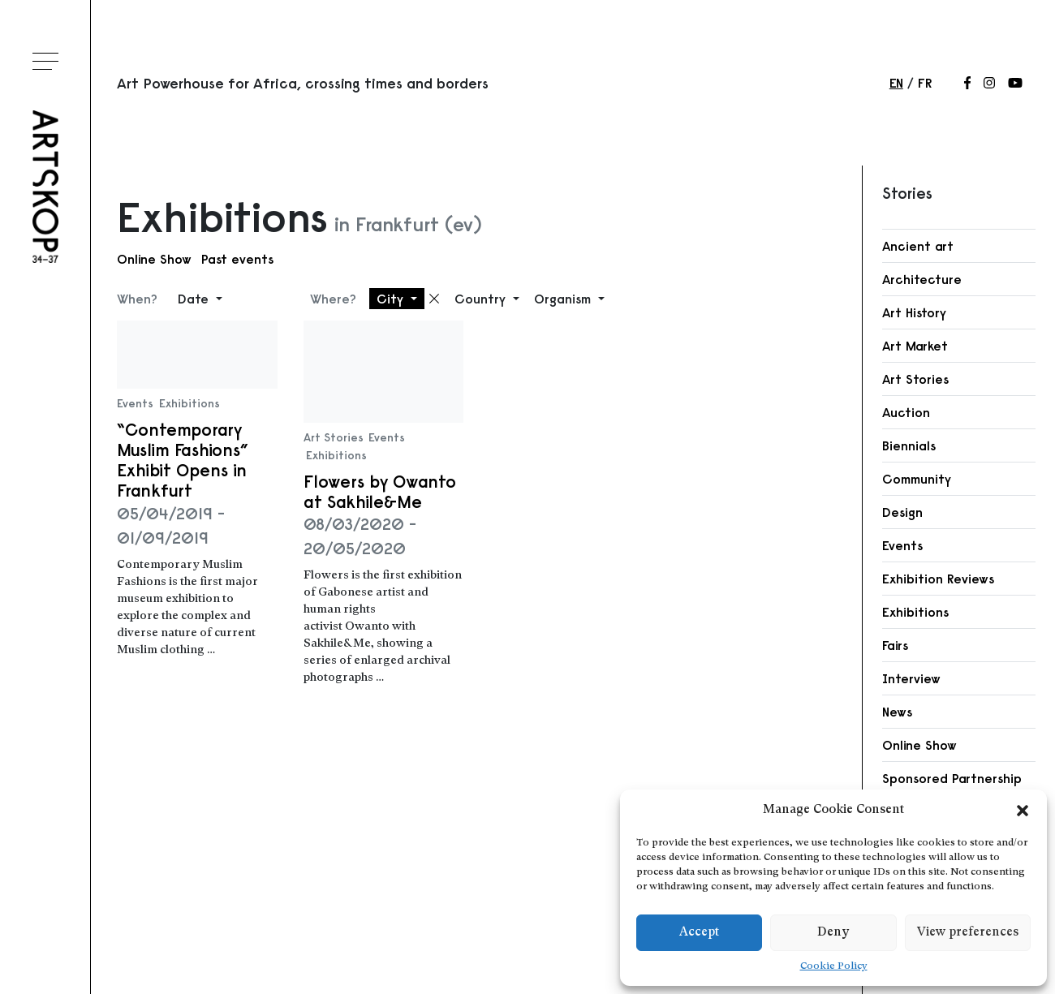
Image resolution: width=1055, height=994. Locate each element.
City (392, 298)
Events (135, 403)
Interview (911, 678)
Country (482, 298)
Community (916, 479)
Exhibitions (189, 403)
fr (925, 83)
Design (902, 512)
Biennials (909, 445)
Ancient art (918, 246)
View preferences (967, 933)
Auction (906, 412)
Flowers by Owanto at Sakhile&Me (380, 492)
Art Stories (334, 437)
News (897, 712)
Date (195, 298)
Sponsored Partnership (952, 778)
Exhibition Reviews (938, 578)
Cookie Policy (834, 966)
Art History (914, 312)
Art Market (915, 346)
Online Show (154, 259)
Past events (237, 259)
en (896, 83)
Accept (699, 933)
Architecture (922, 279)
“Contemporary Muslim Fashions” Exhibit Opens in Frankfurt (182, 460)
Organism (564, 298)
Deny (833, 933)
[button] (1022, 811)
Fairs (895, 645)
